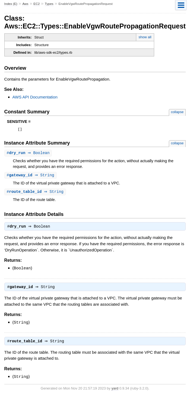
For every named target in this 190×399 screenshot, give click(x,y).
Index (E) (10, 4)
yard (115, 391)
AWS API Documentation (35, 97)
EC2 (36, 4)
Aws (25, 4)
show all (145, 37)
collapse (177, 112)
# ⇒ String (31, 176)
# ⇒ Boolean (29, 154)
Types (49, 4)
